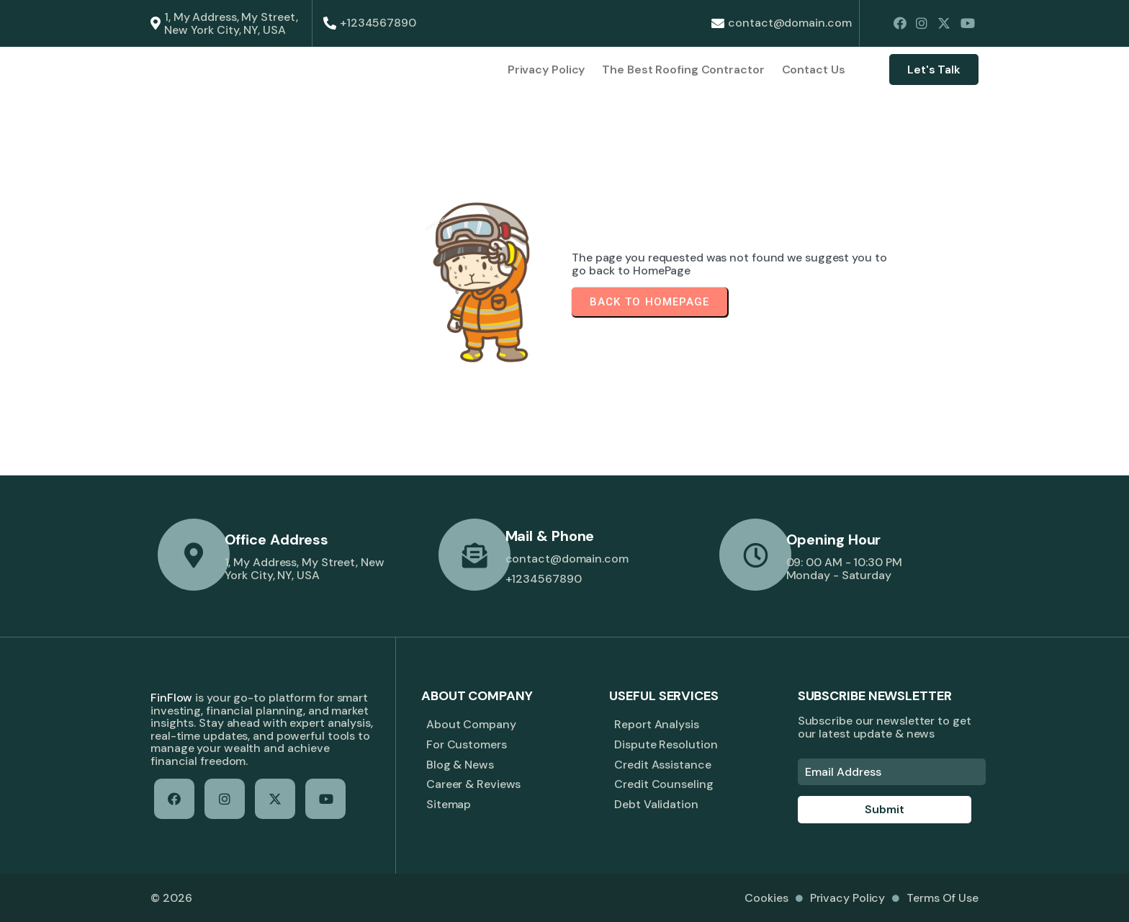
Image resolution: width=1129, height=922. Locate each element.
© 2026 (171, 897)
